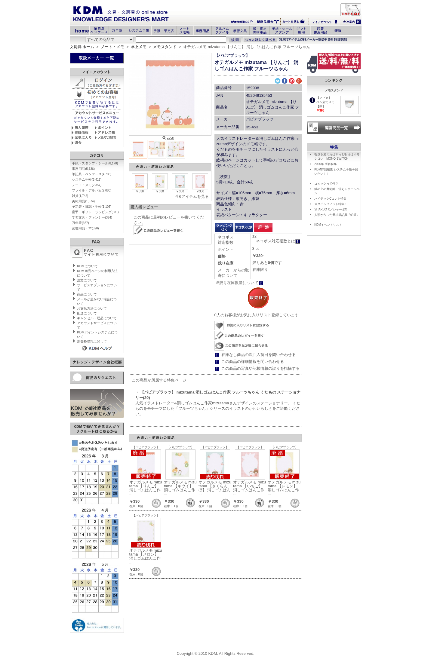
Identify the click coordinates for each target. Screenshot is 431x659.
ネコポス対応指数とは (278, 241)
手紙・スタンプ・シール (95, 163)
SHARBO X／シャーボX (330, 209)
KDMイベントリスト (328, 224)
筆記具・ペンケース (91, 174)
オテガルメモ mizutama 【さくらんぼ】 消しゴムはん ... (215, 488)
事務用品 (83, 168)
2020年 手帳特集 (325, 164)
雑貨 (80, 196)
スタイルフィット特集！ (330, 204)
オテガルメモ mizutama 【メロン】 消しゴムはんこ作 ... (145, 556)
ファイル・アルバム (91, 190)
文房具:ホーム (82, 46)
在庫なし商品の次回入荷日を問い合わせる (258, 354)
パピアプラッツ (259, 119)
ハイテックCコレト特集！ (331, 198)
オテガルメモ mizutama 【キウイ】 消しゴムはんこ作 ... (180, 488)
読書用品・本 (85, 228)
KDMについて (87, 266)
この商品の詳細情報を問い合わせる (252, 361)
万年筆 (80, 223)
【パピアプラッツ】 (232, 55)
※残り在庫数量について (239, 282)
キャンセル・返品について (97, 318)
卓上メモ (138, 46)
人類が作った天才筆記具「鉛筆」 (336, 214)
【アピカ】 (323, 98)
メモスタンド (165, 46)
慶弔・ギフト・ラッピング (95, 212)
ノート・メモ (112, 46)
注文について (87, 280)
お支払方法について (92, 308)
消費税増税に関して (92, 341)
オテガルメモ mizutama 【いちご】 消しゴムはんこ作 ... (249, 488)
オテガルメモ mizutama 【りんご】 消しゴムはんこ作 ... (145, 488)
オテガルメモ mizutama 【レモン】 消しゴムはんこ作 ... (284, 488)
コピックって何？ (326, 183)
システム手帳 (86, 179)
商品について (87, 294)
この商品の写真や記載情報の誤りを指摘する (260, 368)
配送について (87, 313)
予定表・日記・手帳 (91, 206)
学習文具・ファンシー (92, 217)
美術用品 (83, 201)
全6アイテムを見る (192, 196)
